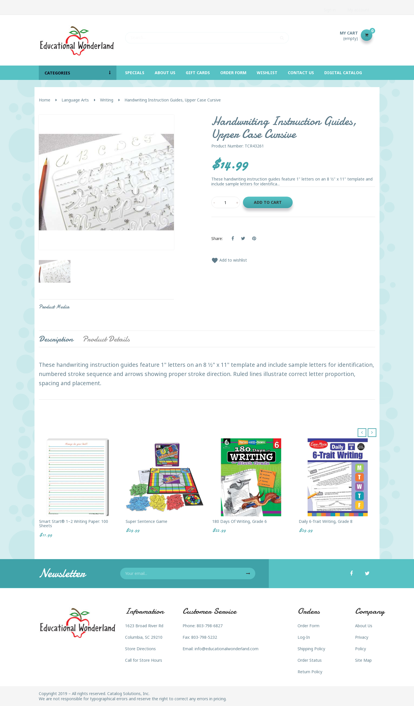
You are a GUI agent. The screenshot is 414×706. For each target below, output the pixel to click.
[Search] (207, 35)
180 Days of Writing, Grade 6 (239, 521)
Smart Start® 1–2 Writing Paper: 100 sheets (73, 523)
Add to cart (268, 202)
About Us (363, 625)
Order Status (310, 660)
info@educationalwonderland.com (226, 648)
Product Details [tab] (106, 338)
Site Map (363, 660)
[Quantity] (225, 202)
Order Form (308, 625)
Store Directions (140, 648)
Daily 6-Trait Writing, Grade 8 (325, 521)
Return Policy (310, 671)
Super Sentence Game (146, 521)
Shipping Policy (311, 648)
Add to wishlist (229, 260)
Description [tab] (56, 338)
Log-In (304, 637)
